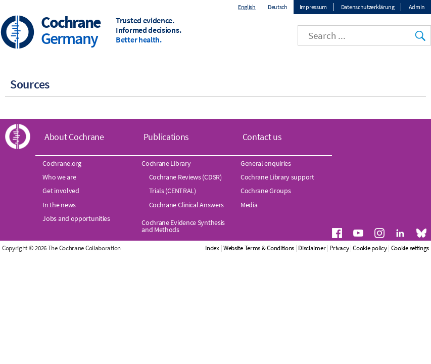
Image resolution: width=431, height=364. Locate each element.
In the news (59, 204)
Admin (417, 7)
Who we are (59, 176)
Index (212, 248)
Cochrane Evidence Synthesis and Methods (183, 226)
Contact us (262, 137)
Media (249, 204)
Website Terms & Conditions (258, 248)
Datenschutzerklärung (368, 7)
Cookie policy (370, 248)
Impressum (313, 7)
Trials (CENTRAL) (172, 190)
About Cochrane (74, 137)
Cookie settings (410, 248)
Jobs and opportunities (76, 218)
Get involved (60, 190)
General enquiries (266, 163)
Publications (166, 137)
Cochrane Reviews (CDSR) (185, 176)
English (247, 7)
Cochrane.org (61, 163)
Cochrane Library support (277, 176)
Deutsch (278, 7)
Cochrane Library (165, 163)
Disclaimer (311, 248)
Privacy (339, 248)
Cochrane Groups (266, 190)
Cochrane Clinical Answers (186, 204)
